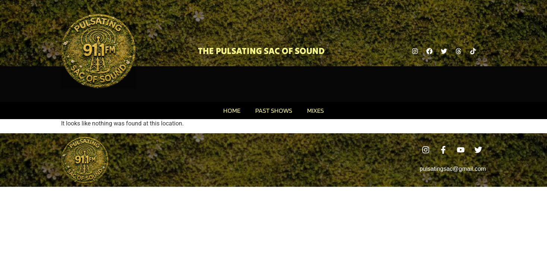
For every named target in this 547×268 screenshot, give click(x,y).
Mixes (315, 110)
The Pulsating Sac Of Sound (261, 51)
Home (231, 110)
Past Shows (273, 110)
